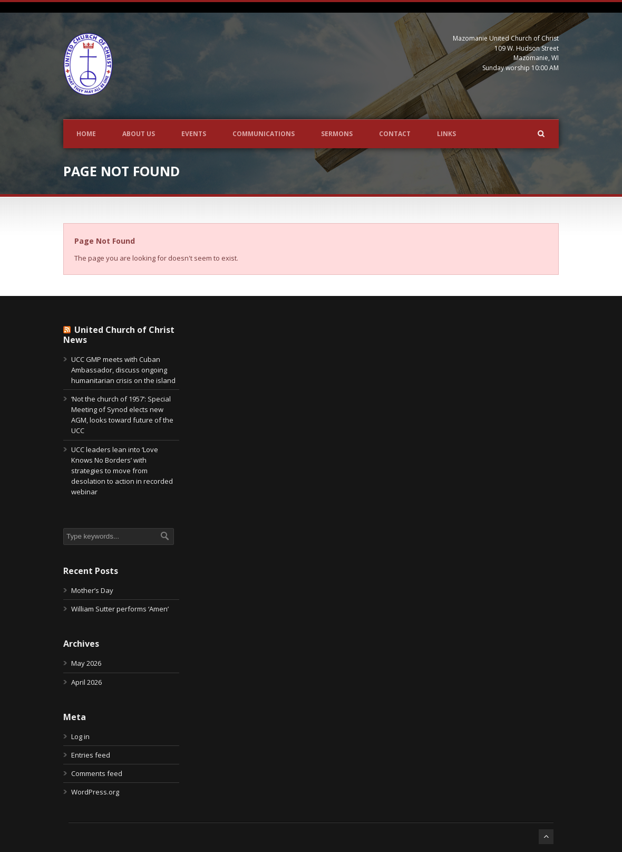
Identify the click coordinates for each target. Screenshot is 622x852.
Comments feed (96, 773)
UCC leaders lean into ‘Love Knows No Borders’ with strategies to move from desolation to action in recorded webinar (122, 471)
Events (193, 133)
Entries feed (90, 755)
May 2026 (86, 663)
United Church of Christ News (118, 335)
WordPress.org (95, 792)
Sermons (337, 133)
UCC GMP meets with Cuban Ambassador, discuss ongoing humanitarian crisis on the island (123, 370)
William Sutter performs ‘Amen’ (120, 609)
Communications (263, 133)
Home (86, 133)
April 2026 (86, 682)
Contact (395, 133)
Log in (80, 736)
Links (446, 133)
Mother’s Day (92, 590)
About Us (138, 133)
